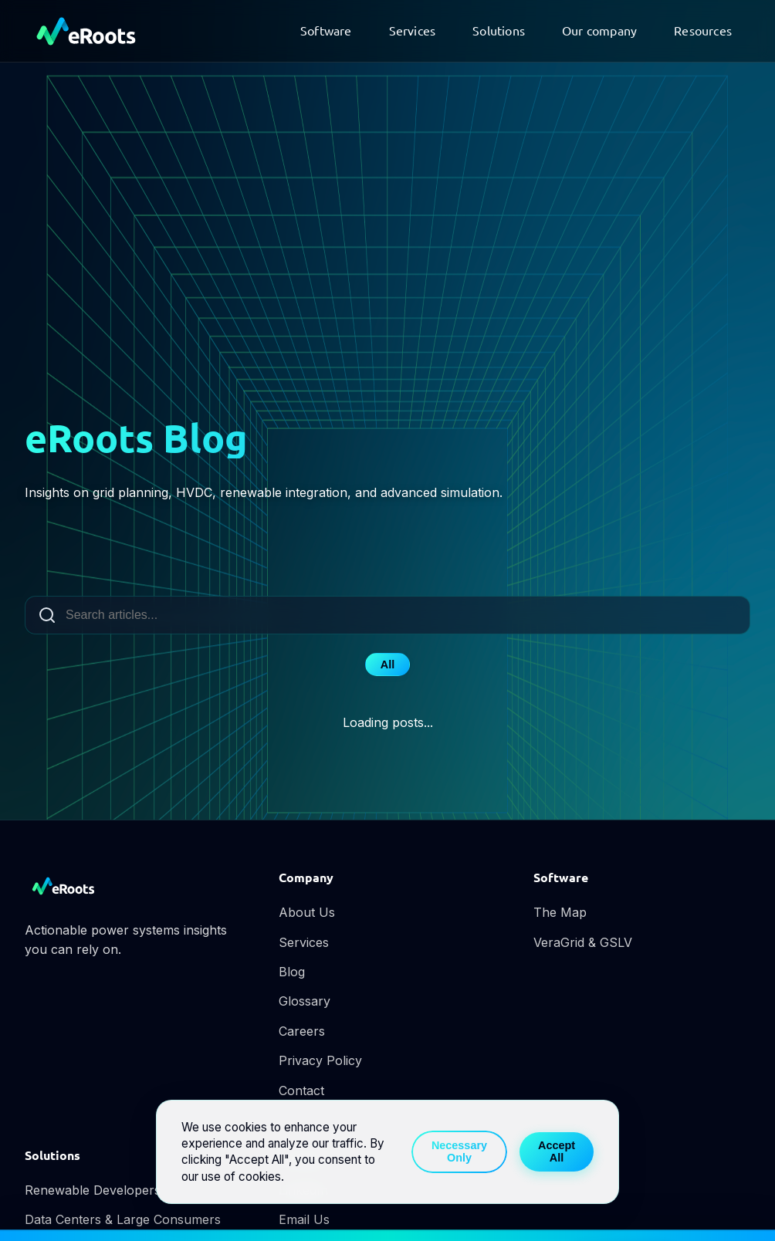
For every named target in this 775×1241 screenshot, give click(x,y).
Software (326, 30)
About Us (307, 912)
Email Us (304, 1219)
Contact (301, 1090)
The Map (560, 912)
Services (412, 30)
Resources (703, 30)
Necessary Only (459, 1151)
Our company (599, 30)
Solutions (498, 30)
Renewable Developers (93, 1190)
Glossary (304, 1001)
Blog (292, 971)
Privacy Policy (320, 1060)
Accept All (556, 1151)
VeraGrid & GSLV (582, 942)
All (387, 664)
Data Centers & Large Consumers (123, 1219)
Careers (302, 1031)
